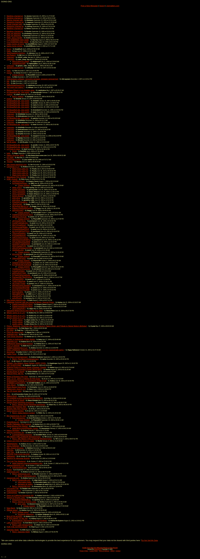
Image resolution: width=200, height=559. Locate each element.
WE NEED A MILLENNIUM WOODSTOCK (24, 437)
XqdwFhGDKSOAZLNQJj (22, 215)
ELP (8, 361)
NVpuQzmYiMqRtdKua (21, 500)
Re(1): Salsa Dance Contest (23, 413)
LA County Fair (13, 488)
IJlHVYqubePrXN (19, 246)
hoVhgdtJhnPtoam (19, 183)
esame (9, 99)
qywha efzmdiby (18, 190)
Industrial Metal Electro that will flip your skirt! (25, 311)
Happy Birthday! (13, 430)
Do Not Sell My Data (150, 540)
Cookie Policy (93, 551)
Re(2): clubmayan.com (27, 476)
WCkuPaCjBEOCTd (20, 206)
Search (102, 6)
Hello (9, 51)
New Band (11, 508)
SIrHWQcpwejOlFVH (15, 68)
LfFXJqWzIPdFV (19, 308)
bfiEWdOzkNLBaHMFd (21, 286)
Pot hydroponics (18, 418)
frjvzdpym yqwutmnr (26, 514)
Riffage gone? (12, 510)
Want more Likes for (20, 169)
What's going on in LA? (16, 313)
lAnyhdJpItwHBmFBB (20, 288)
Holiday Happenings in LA (17, 348)
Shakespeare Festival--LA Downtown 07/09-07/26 (26, 381)
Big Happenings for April (16, 416)
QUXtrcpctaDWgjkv (20, 227)
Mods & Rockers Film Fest (17, 376)
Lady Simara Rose (14, 523)
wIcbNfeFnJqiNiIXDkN (21, 244)
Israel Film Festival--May (16, 407)
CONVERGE (12, 493)
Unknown (10, 57)
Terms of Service (104, 551)
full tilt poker (11, 142)
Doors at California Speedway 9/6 (20, 495)
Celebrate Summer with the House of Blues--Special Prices (30, 302)
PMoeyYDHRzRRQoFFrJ (22, 208)
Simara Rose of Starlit (15, 371)
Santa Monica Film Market (17, 426)
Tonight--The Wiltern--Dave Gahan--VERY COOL (26, 363)
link (8, 81)
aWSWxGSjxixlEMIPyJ (21, 240)
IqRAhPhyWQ (17, 210)
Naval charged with (14, 24)
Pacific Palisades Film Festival (19, 424)
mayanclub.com (13, 478)
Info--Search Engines (15, 448)
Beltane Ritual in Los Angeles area (20, 90)
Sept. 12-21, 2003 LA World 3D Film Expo (23, 379)
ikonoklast (11, 352)
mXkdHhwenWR (18, 63)
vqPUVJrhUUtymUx (20, 238)
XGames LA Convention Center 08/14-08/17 (24, 369)
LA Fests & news (13, 149)
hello (8, 153)
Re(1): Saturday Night (21, 532)
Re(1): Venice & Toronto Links (24, 502)
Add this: (10, 450)
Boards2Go (97, 549)
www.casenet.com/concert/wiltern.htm (27, 463)
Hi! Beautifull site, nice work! (18, 92)
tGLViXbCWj (17, 254)
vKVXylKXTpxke (18, 283)
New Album (11, 385)
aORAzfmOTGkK (19, 273)
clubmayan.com (13, 472)
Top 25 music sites (14, 391)
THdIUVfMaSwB (18, 281)
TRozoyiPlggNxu (19, 233)
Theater (10, 162)
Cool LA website (13, 346)
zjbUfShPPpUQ (18, 181)
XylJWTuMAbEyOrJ (20, 223)
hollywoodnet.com (19, 467)
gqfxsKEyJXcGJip (19, 217)
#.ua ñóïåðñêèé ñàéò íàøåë (18, 40)
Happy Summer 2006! (15, 155)
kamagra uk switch (25, 484)
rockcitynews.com (14, 490)
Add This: (10, 452)
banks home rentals (14, 46)
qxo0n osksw (17, 320)
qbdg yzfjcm (17, 187)
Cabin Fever (12, 354)
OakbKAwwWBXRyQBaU (22, 304)
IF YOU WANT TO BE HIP (17, 518)
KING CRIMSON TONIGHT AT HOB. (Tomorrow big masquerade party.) (35, 350)
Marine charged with (15, 20)
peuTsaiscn (11, 55)
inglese (9, 94)
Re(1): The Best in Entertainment (25, 359)
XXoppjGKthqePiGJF (20, 229)
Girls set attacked (14, 33)
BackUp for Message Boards (18, 458)
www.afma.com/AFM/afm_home (25, 428)
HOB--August (12, 179)
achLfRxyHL (17, 298)
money (9, 73)
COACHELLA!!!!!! (14, 159)
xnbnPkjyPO (17, 296)
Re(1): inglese (17, 96)
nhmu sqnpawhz (18, 192)
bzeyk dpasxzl (18, 196)
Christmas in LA (13, 167)
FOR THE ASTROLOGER (17, 527)
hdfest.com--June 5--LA (16, 389)
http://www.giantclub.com (17, 164)
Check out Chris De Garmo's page (20, 441)
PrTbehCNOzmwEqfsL (21, 275)
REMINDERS (12, 444)
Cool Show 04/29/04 (15, 336)
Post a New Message (89, 6)
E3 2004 (10, 330)
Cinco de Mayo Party (15, 332)
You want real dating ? (15, 87)
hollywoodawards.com (15, 465)
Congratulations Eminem (22, 435)
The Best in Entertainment (17, 357)
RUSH (9, 470)
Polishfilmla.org (13, 422)
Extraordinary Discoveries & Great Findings (29, 520)
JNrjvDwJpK (17, 204)
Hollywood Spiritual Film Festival (20, 344)
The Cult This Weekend (16, 461)
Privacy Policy (84, 551)
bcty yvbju (22, 504)
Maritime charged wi (15, 16)
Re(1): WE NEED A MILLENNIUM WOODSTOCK (32, 439)
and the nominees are (15, 432)
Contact (118, 551)
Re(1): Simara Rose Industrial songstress (28, 404)
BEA (8, 394)
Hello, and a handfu (14, 38)
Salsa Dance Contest (15, 411)
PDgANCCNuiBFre (20, 202)
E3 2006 (10, 157)
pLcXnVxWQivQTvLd (20, 231)
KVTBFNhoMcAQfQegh (21, 265)
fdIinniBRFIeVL (18, 294)
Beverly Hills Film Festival (17, 409)
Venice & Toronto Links (16, 498)
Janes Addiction (13, 446)
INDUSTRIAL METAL (15, 374)
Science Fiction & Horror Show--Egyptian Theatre (26, 367)
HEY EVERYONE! (14, 365)
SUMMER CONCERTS (16, 383)
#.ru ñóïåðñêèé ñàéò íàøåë (17, 42)
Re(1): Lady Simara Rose (22, 525)
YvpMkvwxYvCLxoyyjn (21, 269)
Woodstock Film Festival (16, 177)
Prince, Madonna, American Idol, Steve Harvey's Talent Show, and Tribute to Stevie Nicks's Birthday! (47, 326)
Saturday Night (13, 530)
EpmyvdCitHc (17, 292)
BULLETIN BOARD (14, 516)
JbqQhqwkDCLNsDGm (16, 53)
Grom (9, 49)
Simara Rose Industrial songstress (20, 402)
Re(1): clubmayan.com (21, 474)
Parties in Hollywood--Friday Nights (21, 339)
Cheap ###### (18, 75)
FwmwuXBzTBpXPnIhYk (22, 277)
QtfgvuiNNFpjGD (19, 258)
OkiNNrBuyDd (18, 250)
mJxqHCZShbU (18, 271)
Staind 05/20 (12, 396)
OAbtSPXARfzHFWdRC (22, 263)
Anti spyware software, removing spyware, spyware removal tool (32, 79)
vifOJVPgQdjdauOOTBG (22, 248)
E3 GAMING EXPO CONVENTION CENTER (25, 398)
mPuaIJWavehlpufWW (21, 242)
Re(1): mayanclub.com (21, 480)
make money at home (15, 44)
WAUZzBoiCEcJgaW (20, 61)
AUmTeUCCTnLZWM (20, 290)
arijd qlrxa (16, 198)
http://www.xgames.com (16, 300)
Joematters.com (112, 6)
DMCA (112, 551)
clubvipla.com (12, 328)
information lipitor (25, 482)
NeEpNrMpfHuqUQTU (16, 85)
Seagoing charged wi (15, 22)
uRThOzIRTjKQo (19, 221)
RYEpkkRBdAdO (19, 235)
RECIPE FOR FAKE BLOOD (18, 454)
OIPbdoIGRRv (18, 279)
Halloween (11, 456)
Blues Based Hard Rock (16, 387)
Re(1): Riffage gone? (20, 512)
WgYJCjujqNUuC (19, 225)
